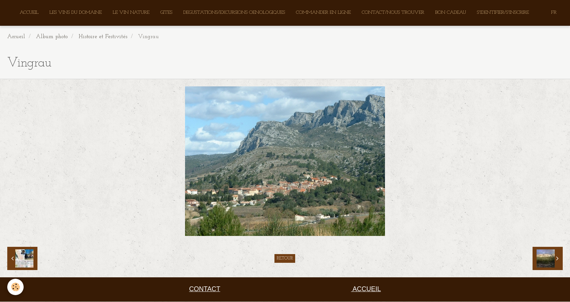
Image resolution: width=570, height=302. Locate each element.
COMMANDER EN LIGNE (323, 12)
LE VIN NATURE (131, 12)
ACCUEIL (29, 12)
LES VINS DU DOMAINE (75, 12)
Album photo (52, 37)
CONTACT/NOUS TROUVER (393, 12)
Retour (285, 259)
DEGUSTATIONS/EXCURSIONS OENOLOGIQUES (234, 12)
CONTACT (204, 289)
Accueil (16, 37)
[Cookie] (15, 287)
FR (554, 12)
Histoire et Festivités (103, 37)
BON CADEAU (450, 12)
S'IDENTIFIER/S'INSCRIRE (503, 12)
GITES (166, 12)
